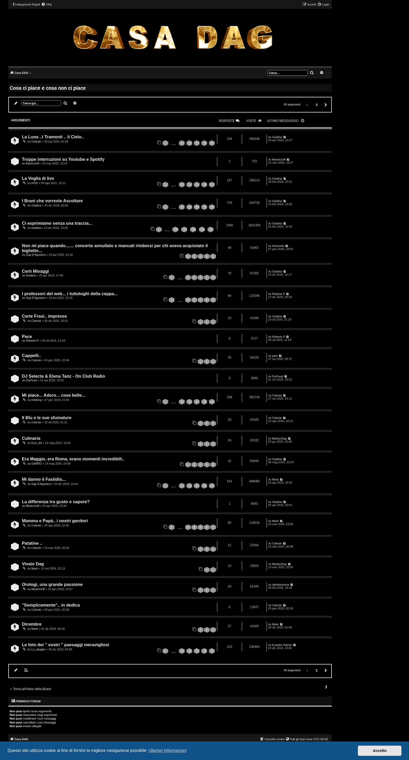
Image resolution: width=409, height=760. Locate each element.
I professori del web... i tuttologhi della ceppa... (70, 293)
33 (204, 401)
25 (212, 143)
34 (182, 207)
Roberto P (278, 293)
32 (197, 401)
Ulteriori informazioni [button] (167, 750)
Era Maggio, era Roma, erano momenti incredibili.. (73, 458)
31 (190, 401)
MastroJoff (32, 163)
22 (190, 143)
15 (197, 184)
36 (197, 207)
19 (182, 651)
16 (204, 184)
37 (204, 207)
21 (182, 143)
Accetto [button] (380, 751)
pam (275, 355)
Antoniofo (278, 245)
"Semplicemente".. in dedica (51, 605)
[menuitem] (46, 4)
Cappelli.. (31, 355)
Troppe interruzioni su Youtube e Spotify (63, 159)
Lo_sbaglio (38, 649)
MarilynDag (279, 438)
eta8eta (36, 227)
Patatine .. (32, 543)
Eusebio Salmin (282, 644)
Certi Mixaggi (35, 271)
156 (203, 229)
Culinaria (31, 438)
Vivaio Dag (33, 563)
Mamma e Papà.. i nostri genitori (55, 520)
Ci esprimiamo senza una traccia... (57, 223)
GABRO (36, 463)
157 (212, 229)
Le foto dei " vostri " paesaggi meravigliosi (65, 644)
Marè (275, 479)
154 (185, 229)
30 (182, 401)
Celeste (36, 141)
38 (212, 207)
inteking (36, 399)
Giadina (277, 137)
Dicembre (31, 624)
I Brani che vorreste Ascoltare (52, 200)
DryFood (31, 380)
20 (190, 651)
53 (197, 485)
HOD (34, 183)
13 (182, 184)
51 (182, 485)
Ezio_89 (36, 442)
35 (190, 207)
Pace (27, 336)
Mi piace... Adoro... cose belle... (53, 395)
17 (212, 184)
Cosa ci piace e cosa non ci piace (48, 87)
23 (197, 143)
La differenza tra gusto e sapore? (55, 501)
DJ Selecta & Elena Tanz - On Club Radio (63, 376)
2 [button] (316, 104)
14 (190, 184)
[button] (325, 104)
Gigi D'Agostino (35, 254)
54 (204, 485)
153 (176, 229)
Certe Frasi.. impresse (44, 316)
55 (212, 485)
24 (204, 143)
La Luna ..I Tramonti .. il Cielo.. (53, 136)
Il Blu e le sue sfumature (46, 417)
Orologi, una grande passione (52, 584)
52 (190, 485)
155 (194, 229)
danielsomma (280, 584)
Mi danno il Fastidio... (44, 479)
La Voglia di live (38, 178)
